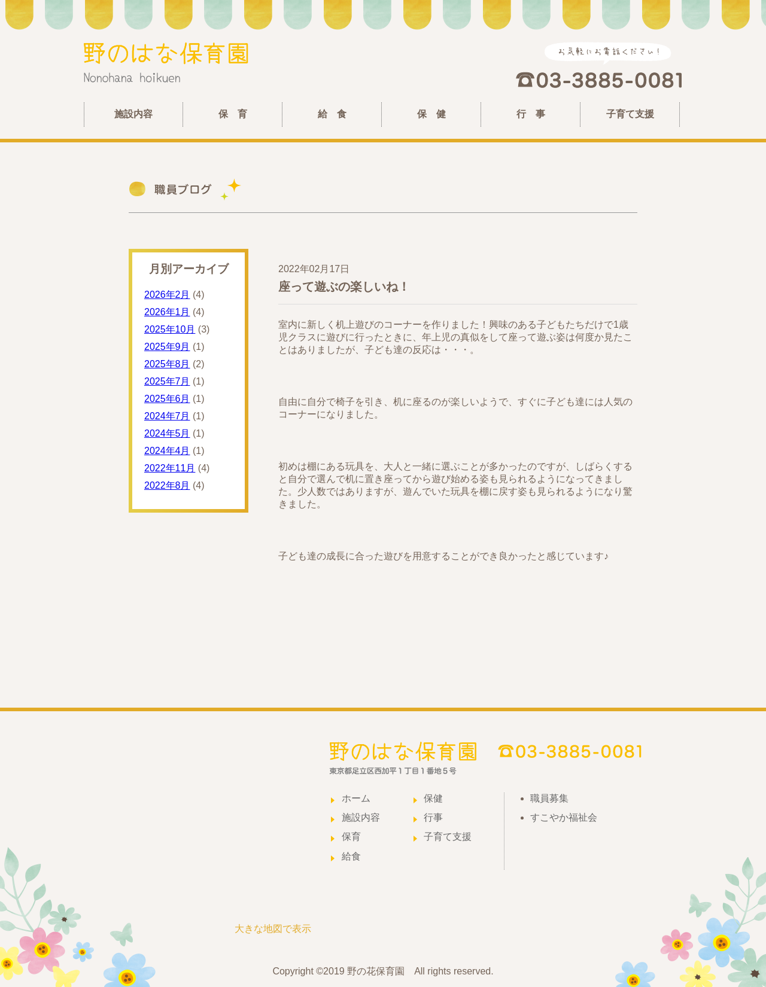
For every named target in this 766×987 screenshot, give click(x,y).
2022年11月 (169, 468)
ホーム (356, 798)
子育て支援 (630, 114)
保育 (351, 836)
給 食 (332, 114)
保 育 (232, 114)
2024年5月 (167, 433)
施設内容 (133, 114)
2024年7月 (167, 416)
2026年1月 (167, 312)
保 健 (431, 114)
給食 (351, 856)
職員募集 (549, 798)
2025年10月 (169, 329)
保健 (433, 798)
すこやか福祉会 (563, 817)
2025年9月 (167, 347)
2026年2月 (167, 295)
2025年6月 (167, 399)
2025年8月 (167, 364)
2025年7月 (167, 381)
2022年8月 (167, 485)
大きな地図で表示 (273, 929)
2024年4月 (167, 451)
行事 (433, 817)
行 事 (530, 114)
